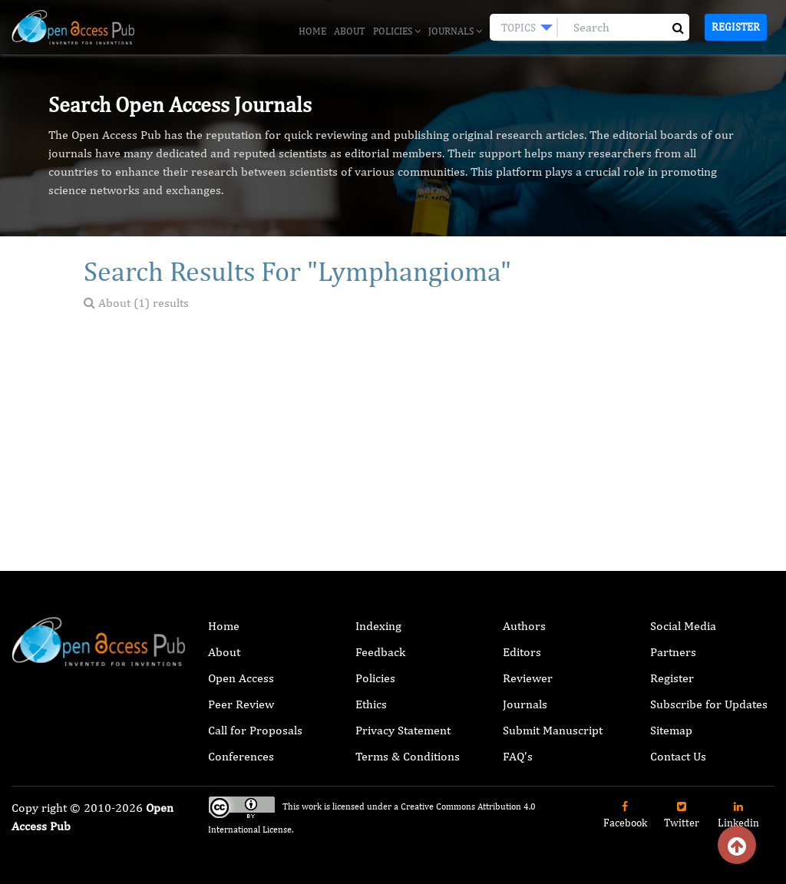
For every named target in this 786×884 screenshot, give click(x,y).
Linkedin (738, 815)
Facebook (625, 815)
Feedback (380, 652)
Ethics (371, 704)
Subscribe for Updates (709, 704)
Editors (522, 652)
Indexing (378, 625)
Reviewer (528, 678)
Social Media (683, 625)
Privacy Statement (403, 730)
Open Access (241, 678)
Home (312, 31)
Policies (397, 31)
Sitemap (671, 730)
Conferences (241, 756)
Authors (524, 625)
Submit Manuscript (553, 730)
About (349, 31)
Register (736, 27)
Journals (455, 31)
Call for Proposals (255, 730)
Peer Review (241, 704)
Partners (673, 652)
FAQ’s (518, 756)
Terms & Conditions (407, 756)
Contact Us (678, 756)
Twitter (681, 815)
